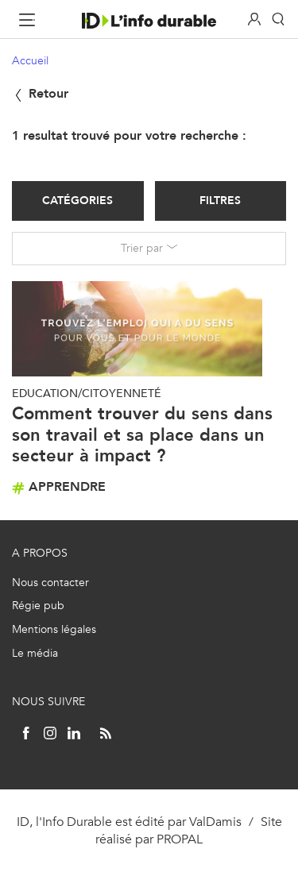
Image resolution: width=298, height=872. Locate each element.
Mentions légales (54, 629)
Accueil (30, 60)
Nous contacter (50, 582)
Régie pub (38, 605)
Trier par (142, 248)
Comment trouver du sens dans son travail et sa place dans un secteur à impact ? (142, 434)
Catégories (77, 200)
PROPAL (180, 839)
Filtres (220, 200)
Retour (40, 93)
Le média (35, 653)
